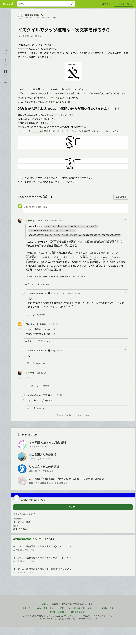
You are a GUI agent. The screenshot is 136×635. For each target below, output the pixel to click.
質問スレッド (79, 608)
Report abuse (83, 415)
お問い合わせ (107, 608)
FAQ (68, 608)
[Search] (72, 3)
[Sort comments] (51, 197)
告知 (39, 608)
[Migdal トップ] (8, 4)
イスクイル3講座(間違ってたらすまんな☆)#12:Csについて (73, 548)
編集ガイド (63, 612)
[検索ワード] (46, 4)
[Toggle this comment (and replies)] (20, 225)
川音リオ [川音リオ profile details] (29, 220)
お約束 (53, 612)
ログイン (106, 3)
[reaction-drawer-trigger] (5, 51)
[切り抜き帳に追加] (5, 73)
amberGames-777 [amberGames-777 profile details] (37, 293)
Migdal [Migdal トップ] (45, 604)
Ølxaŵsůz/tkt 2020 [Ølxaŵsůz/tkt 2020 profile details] (35, 324)
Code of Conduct (65, 415)
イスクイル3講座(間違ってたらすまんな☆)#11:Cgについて (73, 559)
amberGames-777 (35, 14)
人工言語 (24, 36)
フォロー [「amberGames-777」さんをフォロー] (73, 507)
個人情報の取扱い (78, 612)
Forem (92, 616)
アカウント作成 (124, 3)
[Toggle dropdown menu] (125, 219)
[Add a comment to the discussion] (75, 208)
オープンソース (70, 616)
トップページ (28, 608)
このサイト (51, 97)
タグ (62, 608)
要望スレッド (93, 608)
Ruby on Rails (44, 619)
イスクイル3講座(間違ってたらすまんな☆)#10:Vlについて (73, 570)
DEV (25, 616)
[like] (29, 284)
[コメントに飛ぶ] (5, 62)
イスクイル (37, 36)
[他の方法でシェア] (5, 82)
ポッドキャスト (50, 608)
